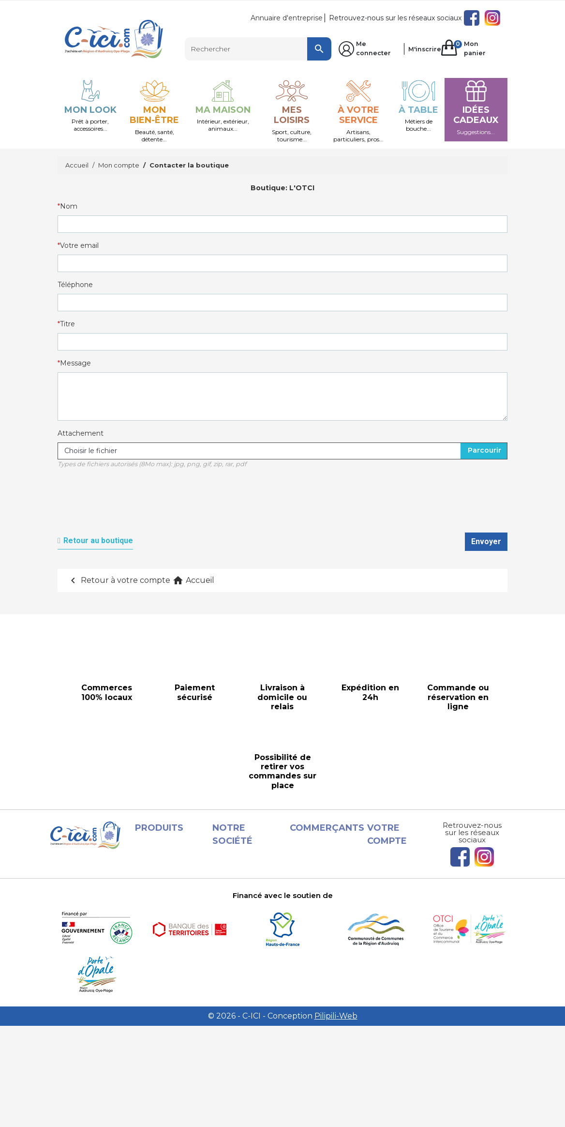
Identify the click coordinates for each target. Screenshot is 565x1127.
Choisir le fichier (90, 450)
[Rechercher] (258, 49)
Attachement (81, 433)
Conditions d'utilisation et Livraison (235, 915)
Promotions (165, 867)
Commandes (399, 880)
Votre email (79, 245)
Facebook (471, 18)
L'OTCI (301, 187)
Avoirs (387, 892)
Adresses (392, 903)
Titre (67, 324)
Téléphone (75, 284)
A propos (237, 938)
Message (75, 363)
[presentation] (131, 506)
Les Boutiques (169, 925)
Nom (68, 206)
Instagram (492, 18)
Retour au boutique (98, 540)
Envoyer (486, 541)
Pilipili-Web (335, 1117)
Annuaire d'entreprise (287, 18)
